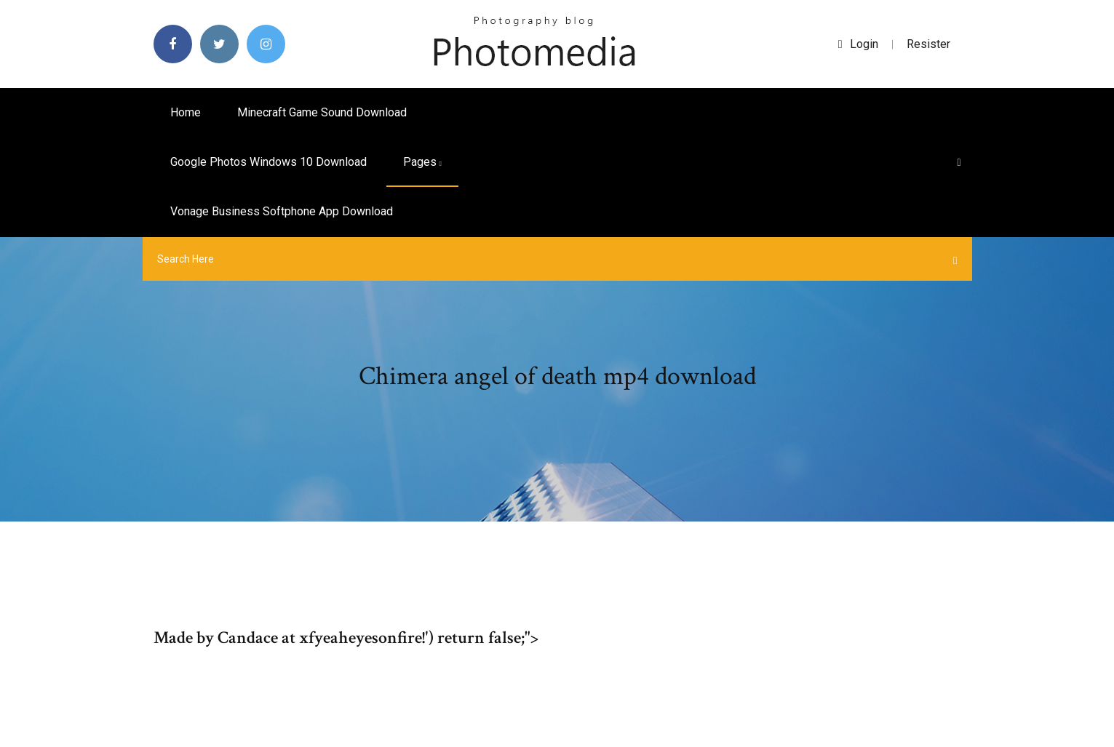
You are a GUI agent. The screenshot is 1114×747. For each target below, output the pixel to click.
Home (185, 112)
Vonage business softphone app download (281, 211)
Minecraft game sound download (322, 112)
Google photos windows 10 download (268, 162)
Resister (928, 44)
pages (422, 162)
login (858, 44)
